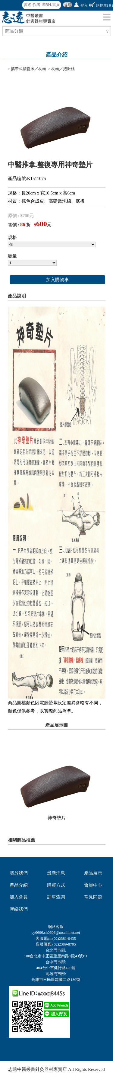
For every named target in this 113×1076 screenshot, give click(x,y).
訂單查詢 (56, 897)
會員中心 (93, 885)
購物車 (104, 5)
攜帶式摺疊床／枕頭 (28, 68)
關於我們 (19, 873)
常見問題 (93, 897)
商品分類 (15, 31)
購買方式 (56, 885)
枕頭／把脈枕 (63, 68)
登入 (84, 5)
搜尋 (67, 4)
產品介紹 (19, 885)
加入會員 (19, 897)
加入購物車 (57, 279)
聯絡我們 (19, 909)
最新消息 (56, 873)
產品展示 (93, 873)
